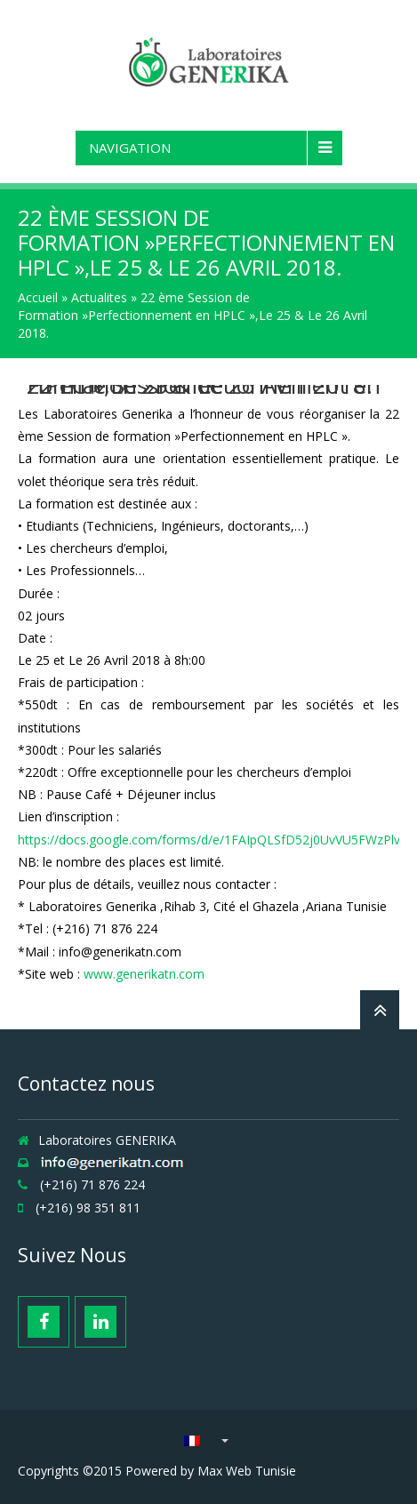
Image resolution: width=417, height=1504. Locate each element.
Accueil (38, 297)
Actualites (99, 297)
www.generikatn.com (144, 973)
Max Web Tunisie (246, 1470)
